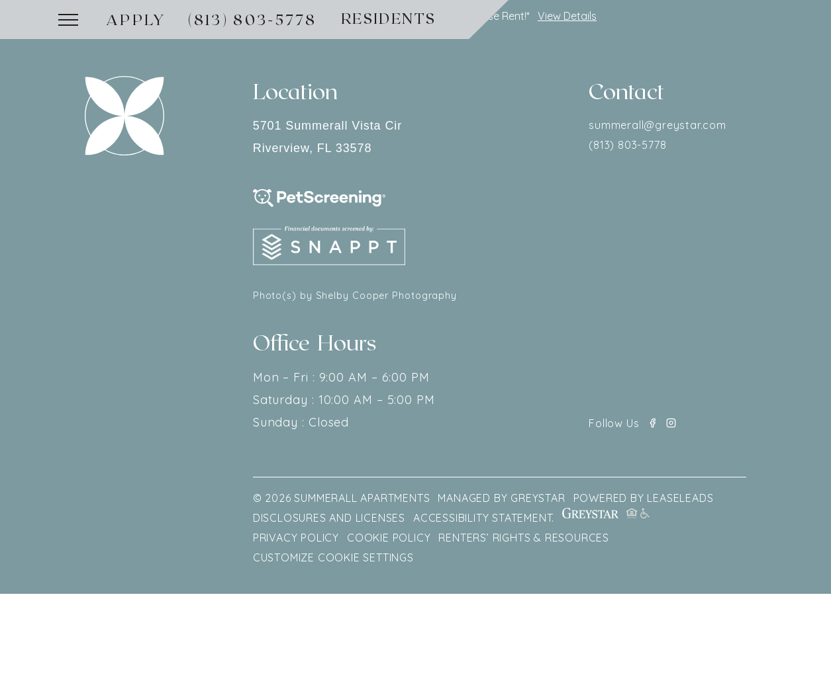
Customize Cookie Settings (333, 557)
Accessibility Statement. (483, 517)
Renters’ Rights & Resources (523, 537)
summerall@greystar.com (657, 125)
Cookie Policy (388, 537)
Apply (136, 19)
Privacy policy (296, 537)
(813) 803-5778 (252, 19)
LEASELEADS (680, 498)
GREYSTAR (538, 498)
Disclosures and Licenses (329, 517)
